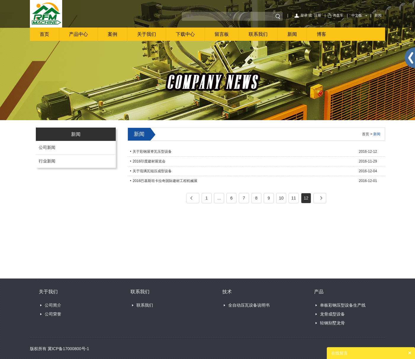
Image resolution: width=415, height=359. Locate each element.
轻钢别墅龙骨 (332, 323)
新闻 (378, 15)
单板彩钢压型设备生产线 (343, 305)
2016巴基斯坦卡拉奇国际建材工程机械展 (165, 181)
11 (293, 198)
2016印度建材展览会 (149, 161)
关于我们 (146, 34)
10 (281, 198)
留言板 (222, 34)
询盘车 (338, 15)
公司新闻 (47, 147)
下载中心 (185, 34)
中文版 (356, 15)
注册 (317, 15)
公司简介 (53, 305)
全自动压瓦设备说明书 (249, 305)
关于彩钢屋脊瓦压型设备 (152, 151)
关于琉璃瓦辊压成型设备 (152, 171)
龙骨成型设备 (332, 314)
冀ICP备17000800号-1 (68, 348)
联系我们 (258, 34)
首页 (44, 34)
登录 (304, 15)
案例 (112, 34)
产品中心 (78, 34)
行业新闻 (47, 161)
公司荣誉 (53, 314)
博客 (321, 34)
